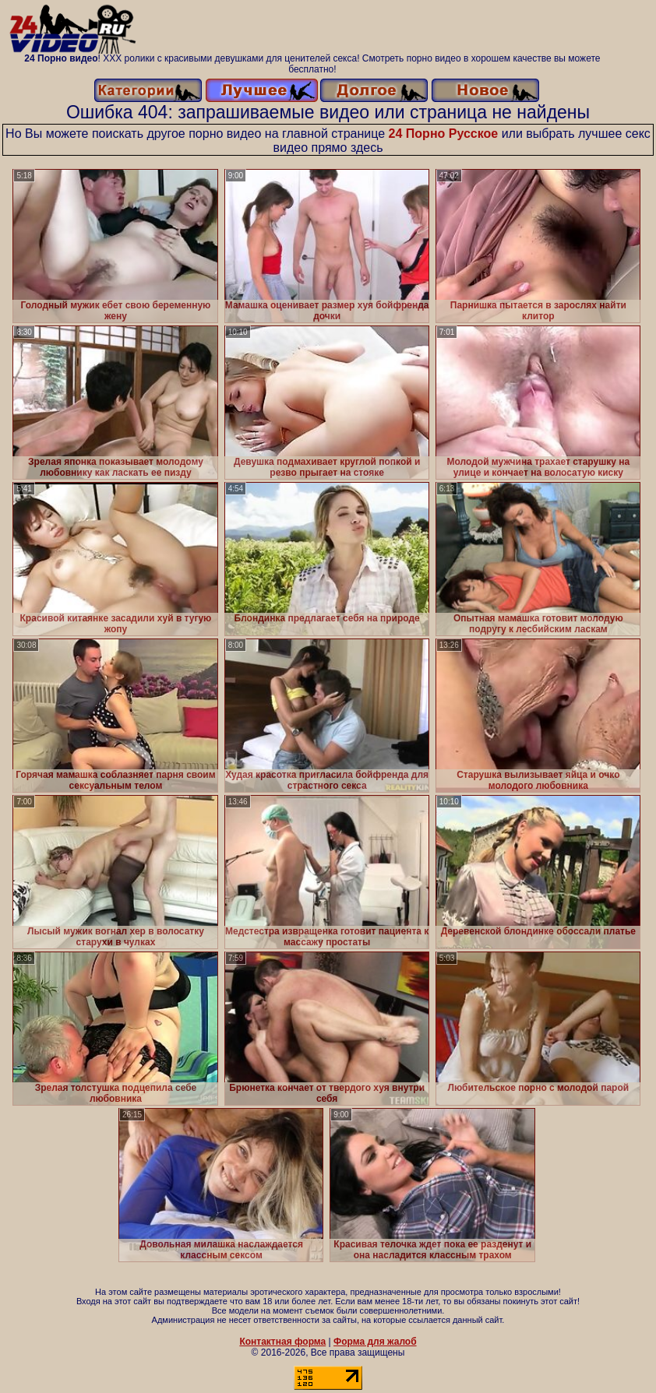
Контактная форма (282, 1341)
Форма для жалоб (375, 1341)
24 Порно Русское (444, 133)
